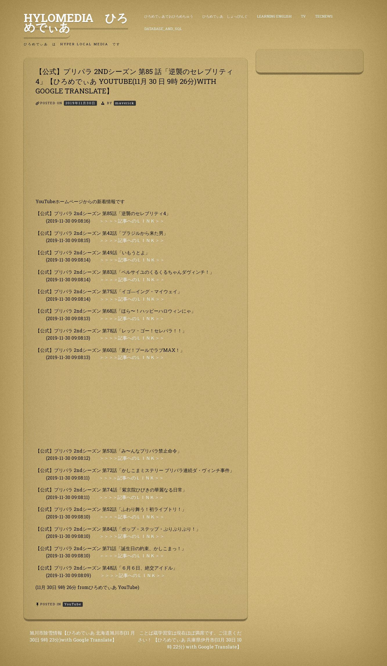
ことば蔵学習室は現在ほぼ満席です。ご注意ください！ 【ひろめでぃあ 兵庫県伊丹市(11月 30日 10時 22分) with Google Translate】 (190, 640)
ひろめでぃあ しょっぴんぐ (225, 16)
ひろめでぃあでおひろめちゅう (168, 16)
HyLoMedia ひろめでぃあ (76, 22)
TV (303, 16)
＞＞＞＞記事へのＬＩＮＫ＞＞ (131, 221)
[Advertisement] (135, 157)
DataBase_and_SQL (163, 28)
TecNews (324, 16)
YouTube (72, 604)
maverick (124, 103)
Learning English (274, 16)
